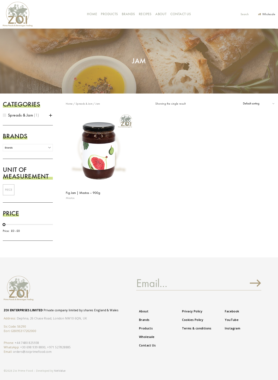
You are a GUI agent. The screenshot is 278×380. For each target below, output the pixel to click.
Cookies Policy (192, 320)
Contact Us (180, 14)
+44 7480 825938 (27, 343)
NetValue (60, 370)
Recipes (145, 14)
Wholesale (147, 337)
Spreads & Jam (84, 103)
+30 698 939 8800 (32, 347)
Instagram (232, 328)
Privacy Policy (192, 311)
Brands (128, 14)
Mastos (70, 198)
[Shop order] (258, 103)
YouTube (232, 320)
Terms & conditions (196, 328)
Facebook (232, 311)
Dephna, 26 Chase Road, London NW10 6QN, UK (52, 318)
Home (92, 14)
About (160, 14)
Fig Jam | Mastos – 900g (83, 193)
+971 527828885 (59, 347)
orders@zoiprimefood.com (32, 352)
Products (109, 14)
